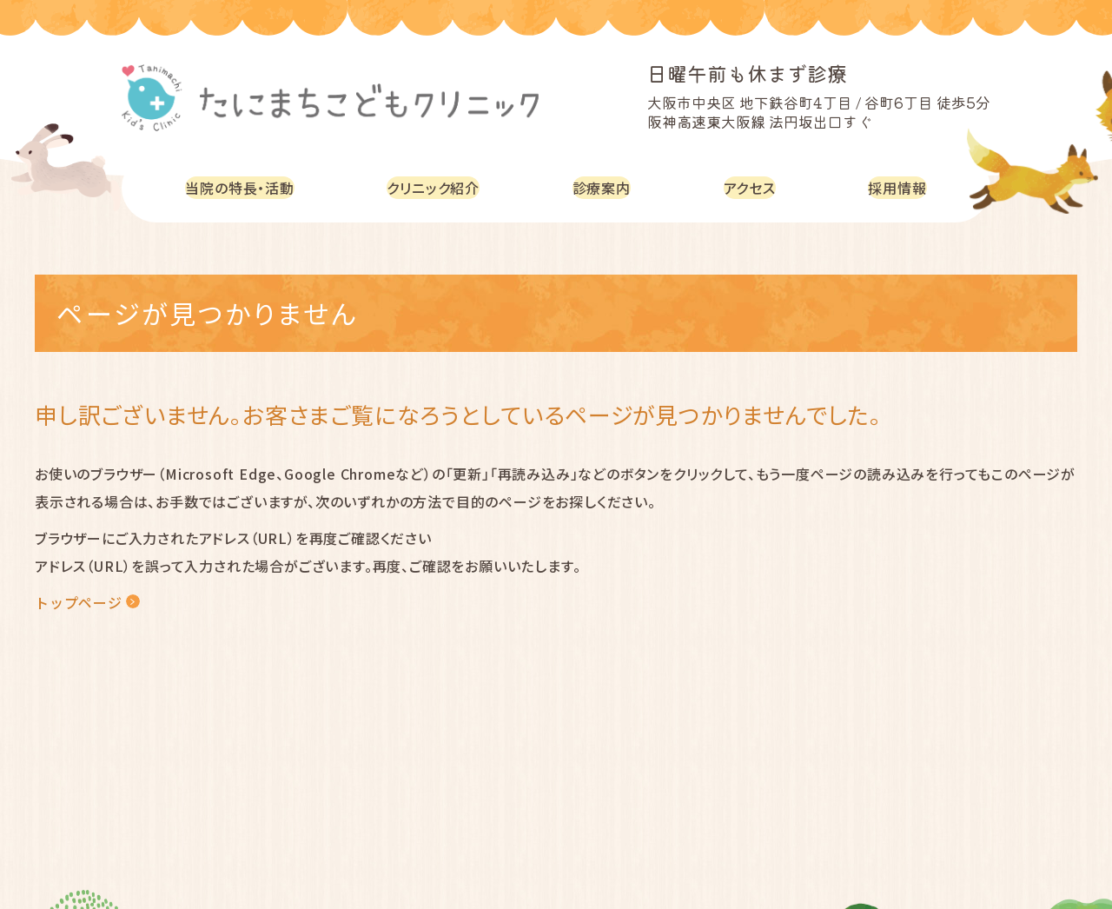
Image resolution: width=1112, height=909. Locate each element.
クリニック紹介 (444, 187)
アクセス (755, 187)
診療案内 (611, 187)
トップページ (78, 602)
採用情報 (900, 187)
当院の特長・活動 (243, 187)
